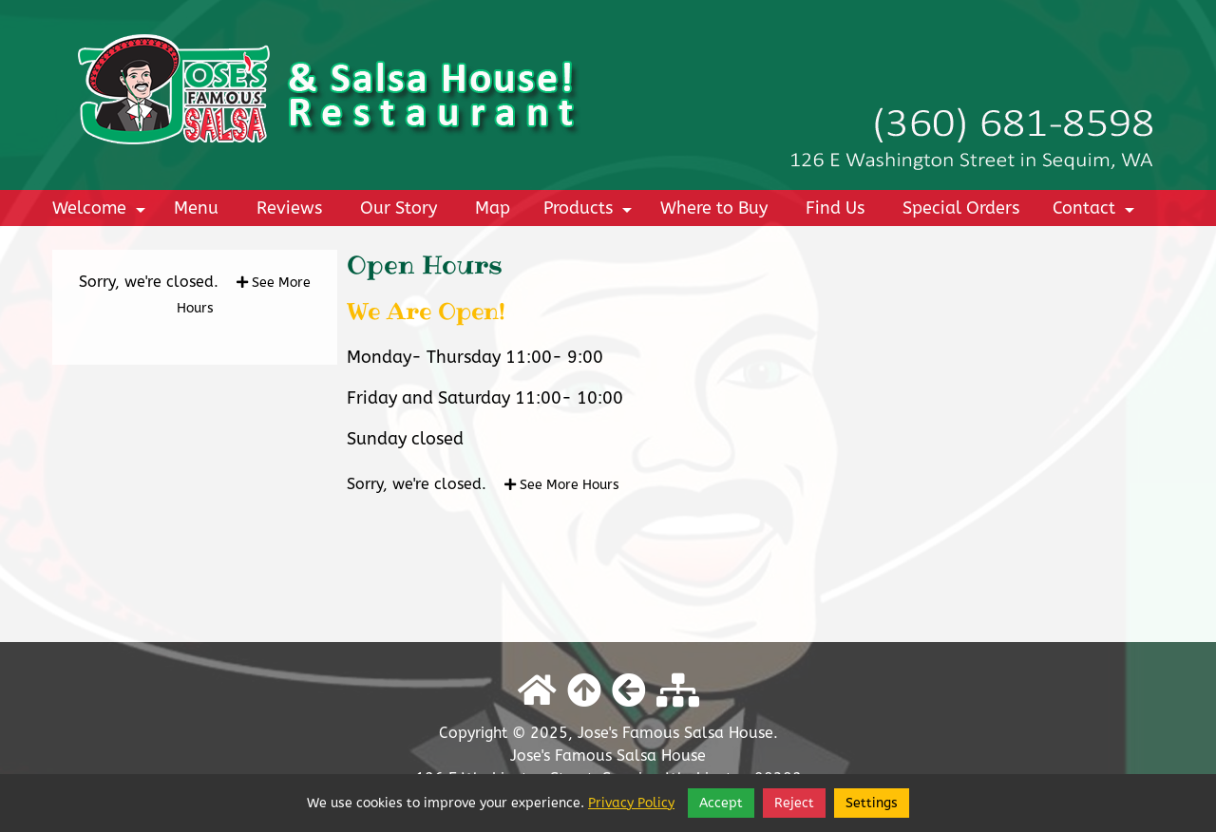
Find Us (835, 208)
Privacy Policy (631, 803)
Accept (721, 803)
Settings (872, 803)
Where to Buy (714, 208)
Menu (196, 208)
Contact (1096, 212)
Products (590, 212)
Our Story (398, 208)
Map (492, 208)
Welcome (101, 212)
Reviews (289, 208)
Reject (794, 803)
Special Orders (960, 208)
